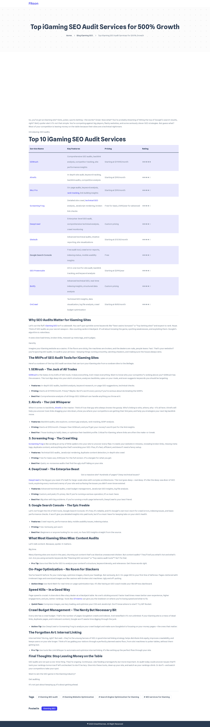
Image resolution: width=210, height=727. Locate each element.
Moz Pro (34, 190)
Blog (79, 35)
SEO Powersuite (37, 270)
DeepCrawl (35, 224)
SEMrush (34, 162)
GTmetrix (77, 599)
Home (69, 35)
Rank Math (52, 584)
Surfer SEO (57, 563)
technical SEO (91, 200)
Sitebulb (34, 239)
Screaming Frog (37, 206)
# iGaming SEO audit (48, 697)
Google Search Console (41, 255)
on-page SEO (100, 385)
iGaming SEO (87, 35)
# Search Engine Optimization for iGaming (119, 697)
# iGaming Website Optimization (78, 697)
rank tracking (73, 193)
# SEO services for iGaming (157, 697)
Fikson (33, 3)
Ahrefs (33, 177)
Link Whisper (58, 650)
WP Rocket (146, 604)
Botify (32, 286)
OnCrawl (34, 304)
